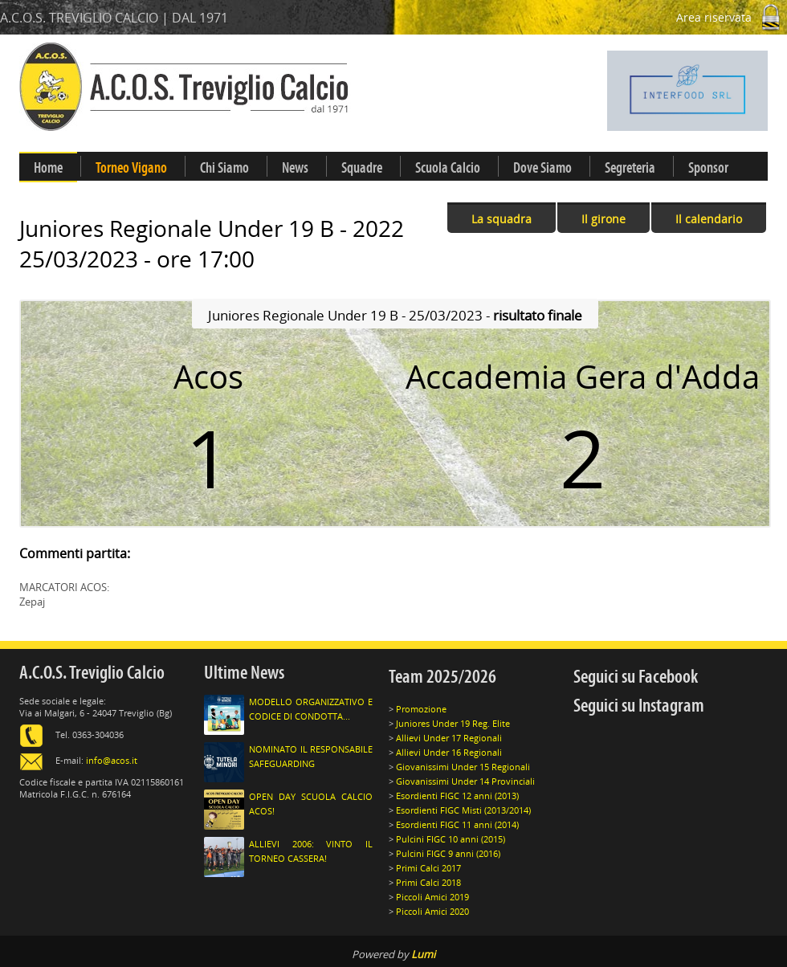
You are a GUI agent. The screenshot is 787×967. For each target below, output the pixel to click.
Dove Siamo (542, 168)
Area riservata (731, 17)
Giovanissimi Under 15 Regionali (463, 767)
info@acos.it (111, 760)
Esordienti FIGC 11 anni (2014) (457, 824)
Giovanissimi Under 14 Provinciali (465, 781)
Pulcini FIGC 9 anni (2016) (448, 853)
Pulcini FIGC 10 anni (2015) (450, 839)
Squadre (361, 168)
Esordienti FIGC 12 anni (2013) (457, 796)
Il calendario (708, 218)
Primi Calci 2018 (428, 882)
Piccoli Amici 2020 (432, 911)
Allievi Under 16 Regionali (449, 752)
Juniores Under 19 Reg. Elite (453, 723)
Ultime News (244, 672)
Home (48, 168)
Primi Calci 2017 (428, 868)
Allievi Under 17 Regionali (449, 738)
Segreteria (630, 168)
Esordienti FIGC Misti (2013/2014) (463, 810)
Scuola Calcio (447, 168)
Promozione (421, 709)
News (295, 168)
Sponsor (708, 168)
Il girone (603, 218)
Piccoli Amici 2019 (432, 897)
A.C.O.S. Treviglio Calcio (92, 672)
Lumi (423, 954)
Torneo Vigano (131, 168)
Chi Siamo (224, 168)
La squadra (501, 218)
